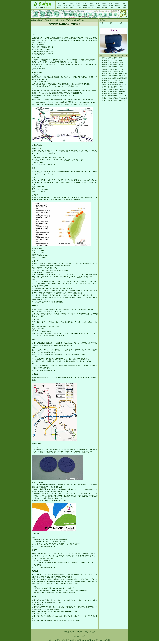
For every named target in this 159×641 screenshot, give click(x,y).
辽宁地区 (78, 7)
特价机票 (119, 55)
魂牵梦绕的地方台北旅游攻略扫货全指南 (112, 64)
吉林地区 (85, 7)
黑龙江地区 (91, 7)
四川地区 (65, 5)
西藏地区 (111, 5)
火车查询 (113, 55)
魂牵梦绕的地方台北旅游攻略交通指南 (112, 60)
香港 (101, 23)
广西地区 (98, 5)
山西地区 (104, 3)
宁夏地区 (59, 5)
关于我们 (66, 632)
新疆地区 (117, 5)
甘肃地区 (123, 3)
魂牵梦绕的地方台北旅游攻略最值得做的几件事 (114, 78)
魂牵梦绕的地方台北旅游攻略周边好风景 (112, 71)
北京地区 (65, 3)
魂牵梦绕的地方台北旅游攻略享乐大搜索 (112, 62)
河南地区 (98, 3)
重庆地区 (85, 3)
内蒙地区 (72, 7)
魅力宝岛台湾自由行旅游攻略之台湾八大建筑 (114, 96)
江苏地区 (78, 5)
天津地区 (78, 3)
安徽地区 (104, 7)
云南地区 (104, 5)
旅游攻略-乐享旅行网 (45, 20)
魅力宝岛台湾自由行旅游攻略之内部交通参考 (114, 84)
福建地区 (65, 7)
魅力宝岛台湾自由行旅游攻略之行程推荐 (112, 93)
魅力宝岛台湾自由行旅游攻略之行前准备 (112, 82)
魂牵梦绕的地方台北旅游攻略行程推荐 (112, 58)
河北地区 (91, 3)
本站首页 (59, 3)
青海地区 (123, 7)
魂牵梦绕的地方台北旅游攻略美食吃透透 (112, 69)
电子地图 (124, 55)
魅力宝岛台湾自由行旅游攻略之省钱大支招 (113, 91)
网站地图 (92, 632)
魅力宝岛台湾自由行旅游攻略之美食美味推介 (114, 89)
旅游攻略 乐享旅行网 (79, 636)
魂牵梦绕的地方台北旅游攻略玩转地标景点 (113, 76)
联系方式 (72, 632)
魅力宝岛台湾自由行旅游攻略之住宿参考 (112, 87)
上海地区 (72, 3)
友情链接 (86, 632)
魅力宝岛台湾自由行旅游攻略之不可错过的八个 (114, 98)
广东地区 (91, 5)
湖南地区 (111, 7)
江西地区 (123, 5)
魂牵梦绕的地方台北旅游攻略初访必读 (112, 80)
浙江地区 (85, 5)
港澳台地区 (72, 5)
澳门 (111, 23)
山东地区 (111, 3)
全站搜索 (79, 632)
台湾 (60, 20)
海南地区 (59, 7)
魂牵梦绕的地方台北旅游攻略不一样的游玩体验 (114, 73)
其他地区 (98, 7)
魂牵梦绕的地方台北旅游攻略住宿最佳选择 (113, 67)
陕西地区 (117, 3)
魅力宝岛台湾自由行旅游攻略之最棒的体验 (113, 100)
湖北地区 (117, 7)
